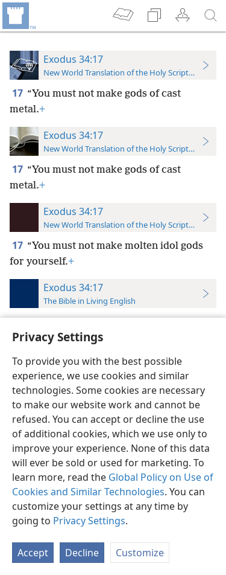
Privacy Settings (89, 520)
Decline (82, 552)
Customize (140, 552)
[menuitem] (18, 15)
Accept (32, 552)
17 (18, 93)
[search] (211, 15)
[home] (18, 15)
